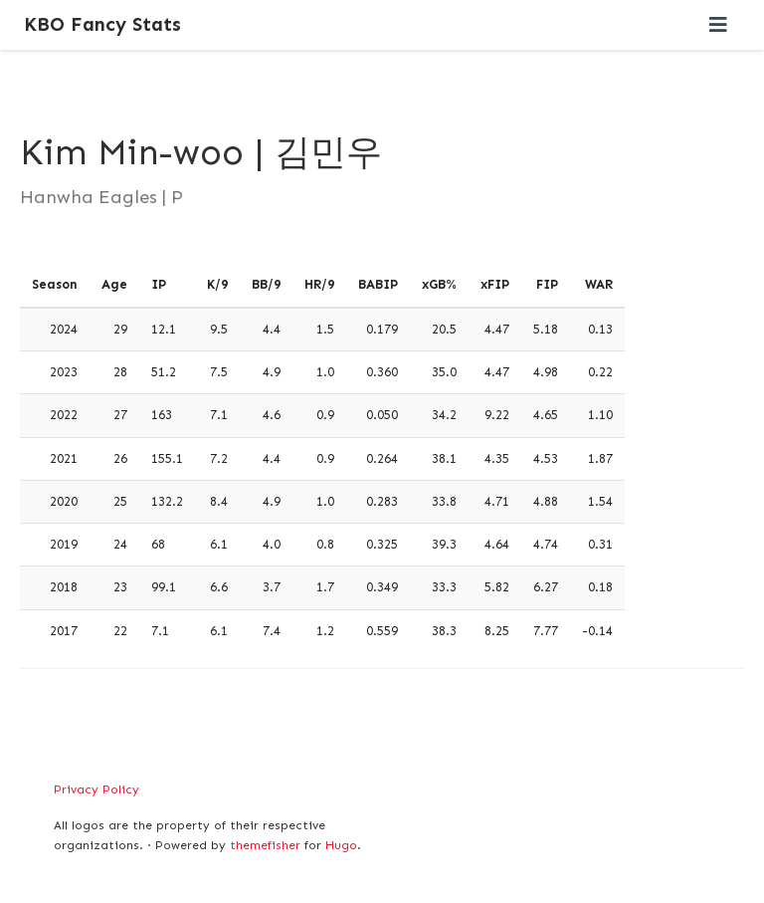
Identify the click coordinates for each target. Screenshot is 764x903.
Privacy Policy (96, 789)
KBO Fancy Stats (102, 24)
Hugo (341, 845)
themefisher (265, 845)
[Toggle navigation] (718, 25)
